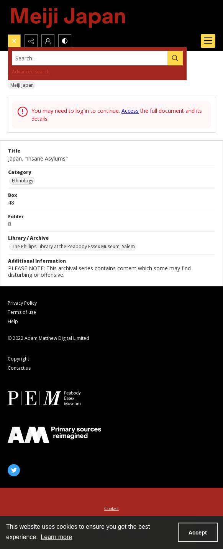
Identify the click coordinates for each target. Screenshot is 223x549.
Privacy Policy (22, 303)
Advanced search (30, 71)
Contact (111, 508)
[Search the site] (89, 58)
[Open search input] (14, 41)
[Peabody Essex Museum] (54, 398)
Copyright (18, 359)
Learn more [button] (56, 537)
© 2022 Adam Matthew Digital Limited (48, 338)
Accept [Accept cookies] (198, 533)
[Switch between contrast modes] (65, 41)
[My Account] (48, 41)
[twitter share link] (14, 470)
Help (13, 321)
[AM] (54, 435)
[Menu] (208, 41)
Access (130, 110)
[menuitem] (111, 507)
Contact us (19, 368)
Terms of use (22, 312)
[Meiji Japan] (69, 17)
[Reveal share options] (31, 41)
